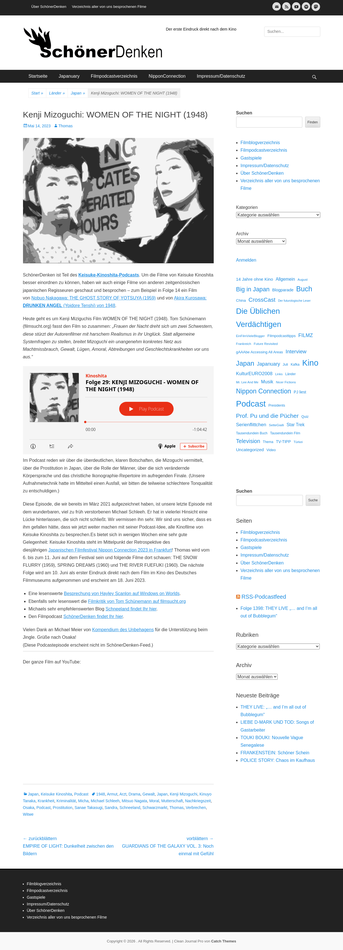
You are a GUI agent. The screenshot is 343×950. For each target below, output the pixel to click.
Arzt (122, 794)
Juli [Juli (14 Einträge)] (285, 364)
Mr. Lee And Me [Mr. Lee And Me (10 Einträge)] (247, 382)
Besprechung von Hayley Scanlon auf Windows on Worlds (121, 593)
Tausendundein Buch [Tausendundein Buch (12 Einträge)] (252, 433)
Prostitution (62, 807)
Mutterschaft (172, 801)
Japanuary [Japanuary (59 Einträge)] (268, 364)
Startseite (38, 76)
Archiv (242, 233)
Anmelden (246, 260)
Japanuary (69, 76)
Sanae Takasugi (88, 807)
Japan (78, 93)
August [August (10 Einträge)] (303, 279)
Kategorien (247, 207)
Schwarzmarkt (154, 807)
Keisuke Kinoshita (56, 794)
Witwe (28, 814)
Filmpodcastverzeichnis (114, 76)
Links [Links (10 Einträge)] (279, 374)
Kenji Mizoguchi (183, 794)
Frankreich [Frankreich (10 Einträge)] (243, 343)
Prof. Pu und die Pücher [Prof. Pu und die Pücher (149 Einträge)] (267, 415)
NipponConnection (167, 76)
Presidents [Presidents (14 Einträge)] (276, 405)
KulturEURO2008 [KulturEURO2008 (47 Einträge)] (254, 373)
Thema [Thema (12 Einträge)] (268, 442)
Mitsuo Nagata (134, 801)
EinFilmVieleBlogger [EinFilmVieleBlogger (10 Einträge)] (250, 336)
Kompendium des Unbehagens (123, 629)
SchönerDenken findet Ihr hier (93, 616)
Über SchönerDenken (48, 6)
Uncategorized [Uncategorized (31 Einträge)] (250, 449)
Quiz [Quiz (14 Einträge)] (305, 417)
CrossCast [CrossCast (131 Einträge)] (261, 299)
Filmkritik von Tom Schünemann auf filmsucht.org (137, 601)
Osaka (28, 807)
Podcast (81, 794)
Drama (134, 794)
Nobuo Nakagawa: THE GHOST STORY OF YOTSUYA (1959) (93, 298)
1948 (100, 794)
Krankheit (46, 801)
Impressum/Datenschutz (221, 76)
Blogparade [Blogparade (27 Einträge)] (283, 290)
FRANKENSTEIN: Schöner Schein (275, 752)
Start (37, 93)
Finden (312, 122)
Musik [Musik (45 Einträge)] (267, 381)
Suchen (244, 112)
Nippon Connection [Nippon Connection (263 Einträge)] (263, 391)
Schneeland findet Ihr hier (130, 609)
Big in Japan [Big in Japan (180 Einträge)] (253, 289)
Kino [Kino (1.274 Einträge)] (310, 362)
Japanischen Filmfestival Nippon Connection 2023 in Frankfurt (110, 550)
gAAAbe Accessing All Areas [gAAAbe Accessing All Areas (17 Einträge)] (259, 352)
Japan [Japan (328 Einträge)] (245, 363)
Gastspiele (251, 158)
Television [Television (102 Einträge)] (248, 441)
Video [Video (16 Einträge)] (271, 450)
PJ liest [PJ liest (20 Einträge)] (300, 392)
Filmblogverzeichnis (260, 142)
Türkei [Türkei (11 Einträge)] (298, 442)
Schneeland (129, 807)
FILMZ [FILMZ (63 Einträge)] (305, 335)
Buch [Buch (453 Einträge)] (304, 289)
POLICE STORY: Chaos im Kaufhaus (278, 760)
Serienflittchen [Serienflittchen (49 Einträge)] (251, 424)
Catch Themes (223, 941)
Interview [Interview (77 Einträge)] (296, 351)
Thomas (65, 126)
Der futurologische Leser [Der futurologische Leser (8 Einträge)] (294, 300)
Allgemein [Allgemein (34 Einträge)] (285, 279)
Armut (112, 794)
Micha (83, 801)
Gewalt (148, 794)
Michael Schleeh (105, 801)
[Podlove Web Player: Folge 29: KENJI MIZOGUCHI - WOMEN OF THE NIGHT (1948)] (118, 410)
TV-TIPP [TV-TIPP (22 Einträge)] (283, 441)
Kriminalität (66, 801)
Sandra (111, 807)
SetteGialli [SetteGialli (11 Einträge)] (276, 425)
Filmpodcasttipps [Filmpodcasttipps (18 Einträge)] (281, 336)
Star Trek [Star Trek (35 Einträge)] (296, 424)
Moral (154, 801)
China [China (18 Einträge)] (241, 300)
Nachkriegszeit (198, 801)
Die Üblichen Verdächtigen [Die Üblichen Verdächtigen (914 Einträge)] (258, 318)
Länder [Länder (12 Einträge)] (290, 374)
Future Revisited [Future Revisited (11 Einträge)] (266, 343)
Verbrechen (196, 807)
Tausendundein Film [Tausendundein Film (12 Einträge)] (285, 433)
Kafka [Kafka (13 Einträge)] (295, 364)
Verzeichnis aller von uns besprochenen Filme (109, 6)
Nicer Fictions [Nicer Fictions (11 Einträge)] (286, 382)
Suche (313, 500)
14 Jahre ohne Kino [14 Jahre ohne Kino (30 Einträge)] (254, 279)
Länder (57, 93)
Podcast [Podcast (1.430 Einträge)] (251, 403)
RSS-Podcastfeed (263, 597)
